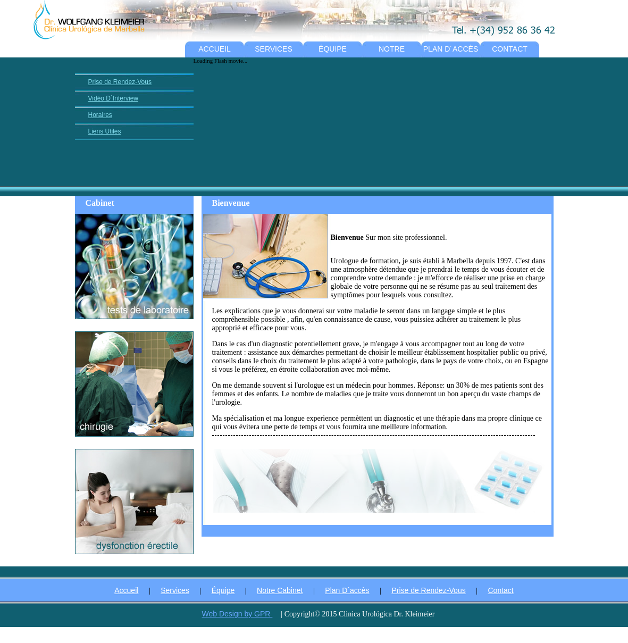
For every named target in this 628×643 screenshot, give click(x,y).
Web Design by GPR (237, 613)
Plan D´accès (347, 590)
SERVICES (273, 49)
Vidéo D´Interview (113, 98)
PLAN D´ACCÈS (450, 49)
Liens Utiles (104, 131)
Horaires (100, 115)
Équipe (223, 590)
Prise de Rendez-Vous (120, 82)
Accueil (126, 590)
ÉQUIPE (333, 49)
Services (175, 590)
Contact (501, 590)
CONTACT (509, 49)
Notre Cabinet (280, 590)
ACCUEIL (214, 49)
